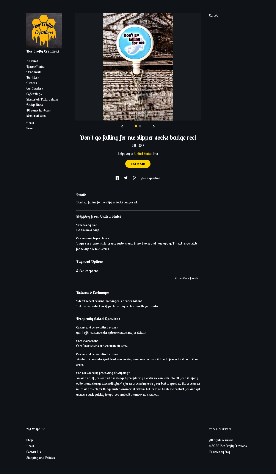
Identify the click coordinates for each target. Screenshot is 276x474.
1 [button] (136, 126)
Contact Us (33, 452)
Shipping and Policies (40, 457)
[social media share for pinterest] (135, 178)
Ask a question (150, 178)
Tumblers (32, 77)
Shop (29, 440)
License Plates (35, 66)
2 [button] (140, 126)
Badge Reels (34, 104)
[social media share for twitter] (126, 178)
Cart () (214, 15)
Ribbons (31, 83)
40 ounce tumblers (38, 110)
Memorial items (36, 115)
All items (32, 61)
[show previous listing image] (122, 126)
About (30, 123)
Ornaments (33, 72)
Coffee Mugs (34, 94)
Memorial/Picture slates (42, 99)
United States (142, 153)
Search (30, 128)
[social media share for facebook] (118, 178)
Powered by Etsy (219, 452)
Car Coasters (34, 88)
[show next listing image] (154, 126)
